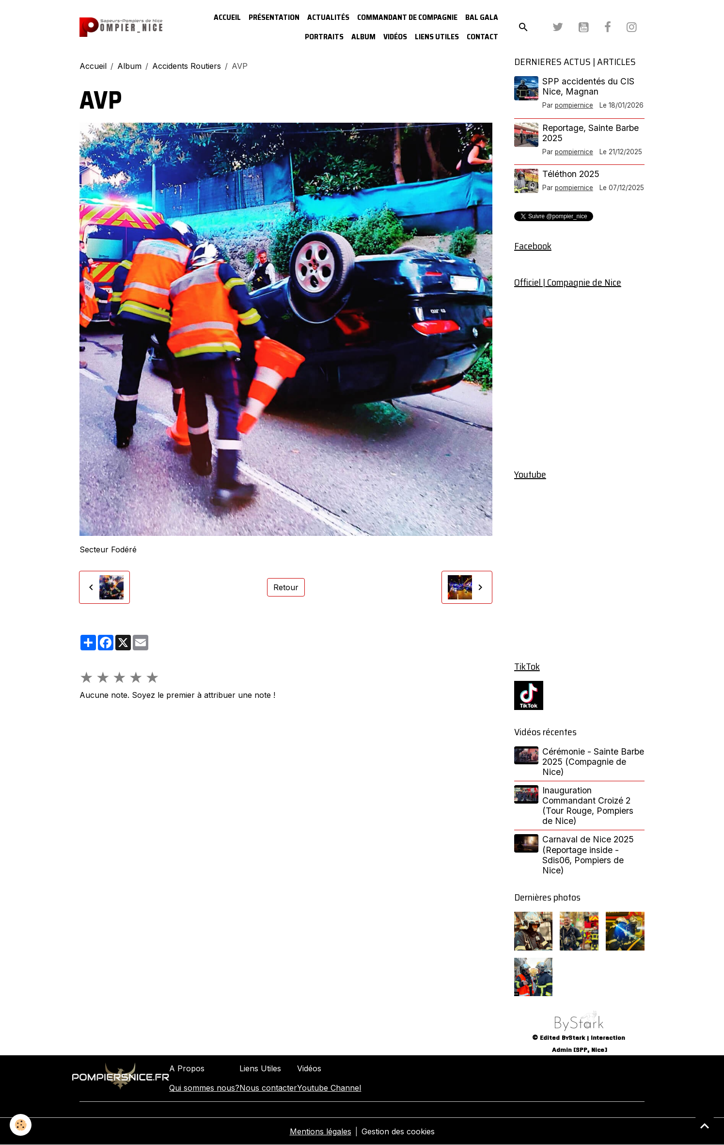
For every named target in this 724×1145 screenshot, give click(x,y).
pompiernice (574, 105)
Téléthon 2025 (570, 174)
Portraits (324, 37)
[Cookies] (20, 1125)
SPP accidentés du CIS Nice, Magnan (588, 86)
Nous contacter (268, 1088)
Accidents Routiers (186, 66)
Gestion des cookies (398, 1131)
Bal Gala (481, 17)
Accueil (227, 17)
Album (363, 37)
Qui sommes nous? (204, 1088)
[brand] (120, 27)
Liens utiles (437, 37)
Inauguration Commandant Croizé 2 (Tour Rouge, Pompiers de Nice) (587, 805)
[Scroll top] (705, 1125)
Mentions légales (320, 1131)
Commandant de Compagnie (407, 17)
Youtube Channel (329, 1088)
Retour (286, 587)
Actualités (328, 17)
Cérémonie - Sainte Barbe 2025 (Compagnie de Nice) (593, 761)
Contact (482, 37)
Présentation (274, 17)
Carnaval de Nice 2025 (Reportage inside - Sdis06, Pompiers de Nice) (588, 854)
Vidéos (395, 37)
